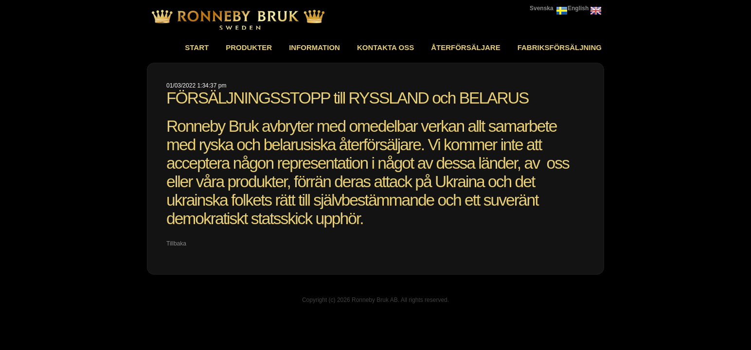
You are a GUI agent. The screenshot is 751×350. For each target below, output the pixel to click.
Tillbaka (176, 243)
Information (314, 47)
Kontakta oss (385, 47)
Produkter (249, 47)
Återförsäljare (466, 47)
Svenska (542, 8)
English (578, 8)
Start (197, 47)
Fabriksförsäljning (560, 47)
